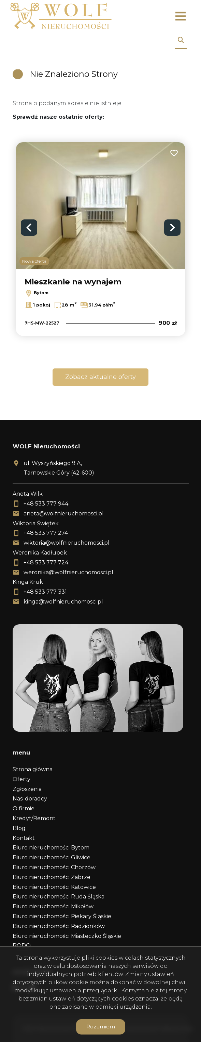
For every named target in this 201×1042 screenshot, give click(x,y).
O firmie (23, 808)
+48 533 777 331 (45, 592)
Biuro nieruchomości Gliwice (51, 857)
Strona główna (33, 769)
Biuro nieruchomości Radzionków (59, 926)
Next (172, 227)
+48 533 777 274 (46, 533)
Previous (29, 227)
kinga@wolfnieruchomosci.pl (63, 601)
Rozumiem (100, 1026)
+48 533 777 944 (46, 503)
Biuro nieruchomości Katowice (54, 887)
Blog (19, 828)
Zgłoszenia (27, 789)
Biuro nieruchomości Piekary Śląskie (62, 916)
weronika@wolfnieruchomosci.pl (68, 572)
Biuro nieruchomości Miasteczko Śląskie (67, 936)
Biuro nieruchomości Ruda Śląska (58, 896)
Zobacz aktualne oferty (100, 377)
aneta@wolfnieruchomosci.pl (64, 513)
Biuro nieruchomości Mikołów (53, 906)
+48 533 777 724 (46, 562)
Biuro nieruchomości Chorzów (54, 867)
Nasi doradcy (30, 798)
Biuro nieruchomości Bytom (51, 847)
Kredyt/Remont (34, 818)
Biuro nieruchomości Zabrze (51, 877)
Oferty (21, 779)
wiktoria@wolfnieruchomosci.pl (67, 543)
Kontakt (24, 838)
